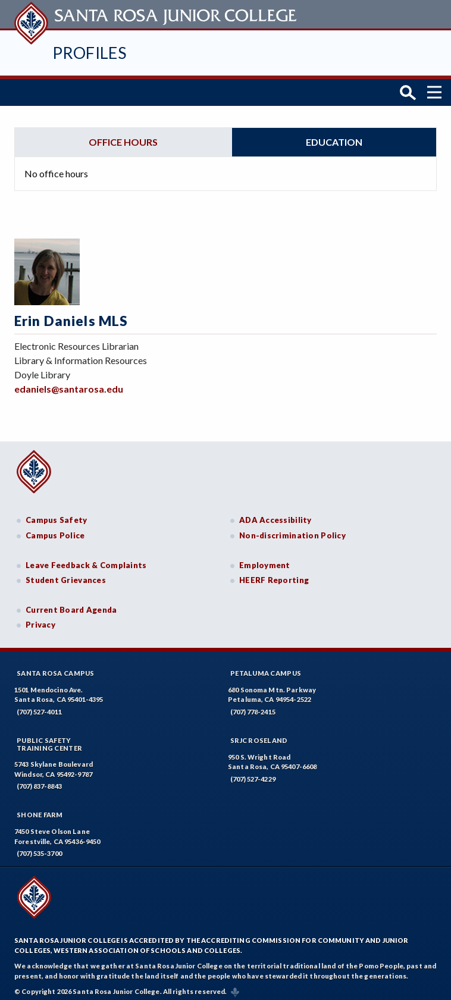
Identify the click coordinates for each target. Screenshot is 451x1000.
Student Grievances (66, 574)
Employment (264, 560)
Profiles (89, 52)
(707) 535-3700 (39, 848)
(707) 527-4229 (252, 774)
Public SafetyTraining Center (49, 739)
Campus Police (55, 530)
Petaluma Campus (265, 668)
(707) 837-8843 (39, 781)
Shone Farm (40, 810)
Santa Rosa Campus (56, 668)
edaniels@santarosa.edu (68, 383)
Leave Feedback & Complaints (86, 560)
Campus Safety (56, 515)
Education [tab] (334, 136)
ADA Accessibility (275, 515)
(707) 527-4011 (39, 706)
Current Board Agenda (71, 604)
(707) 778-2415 (252, 706)
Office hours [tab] (123, 136)
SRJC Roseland (259, 735)
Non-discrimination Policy (292, 530)
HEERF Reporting (274, 574)
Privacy (40, 620)
